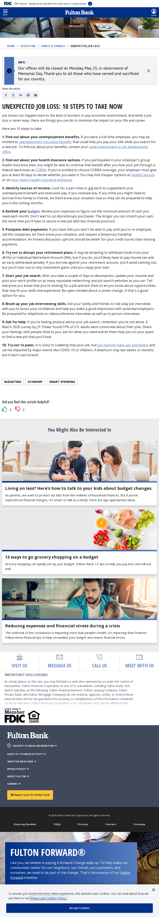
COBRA (40, 170)
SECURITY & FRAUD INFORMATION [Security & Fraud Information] (35, 746)
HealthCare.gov (143, 175)
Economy (35, 382)
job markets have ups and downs (123, 345)
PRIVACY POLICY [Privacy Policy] (18, 768)
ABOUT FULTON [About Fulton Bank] (18, 776)
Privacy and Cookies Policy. (48, 898)
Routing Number (25, 824)
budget (34, 211)
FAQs (57, 824)
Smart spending (62, 382)
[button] (5, 12)
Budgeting (12, 382)
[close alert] (148, 70)
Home (11, 46)
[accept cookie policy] (79, 908)
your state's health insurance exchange (41, 180)
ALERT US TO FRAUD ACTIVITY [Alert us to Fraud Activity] (26, 754)
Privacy (83, 824)
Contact (110, 824)
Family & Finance (53, 46)
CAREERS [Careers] (14, 783)
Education (27, 46)
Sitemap (139, 824)
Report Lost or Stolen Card (30, 795)
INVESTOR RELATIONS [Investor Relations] (22, 761)
